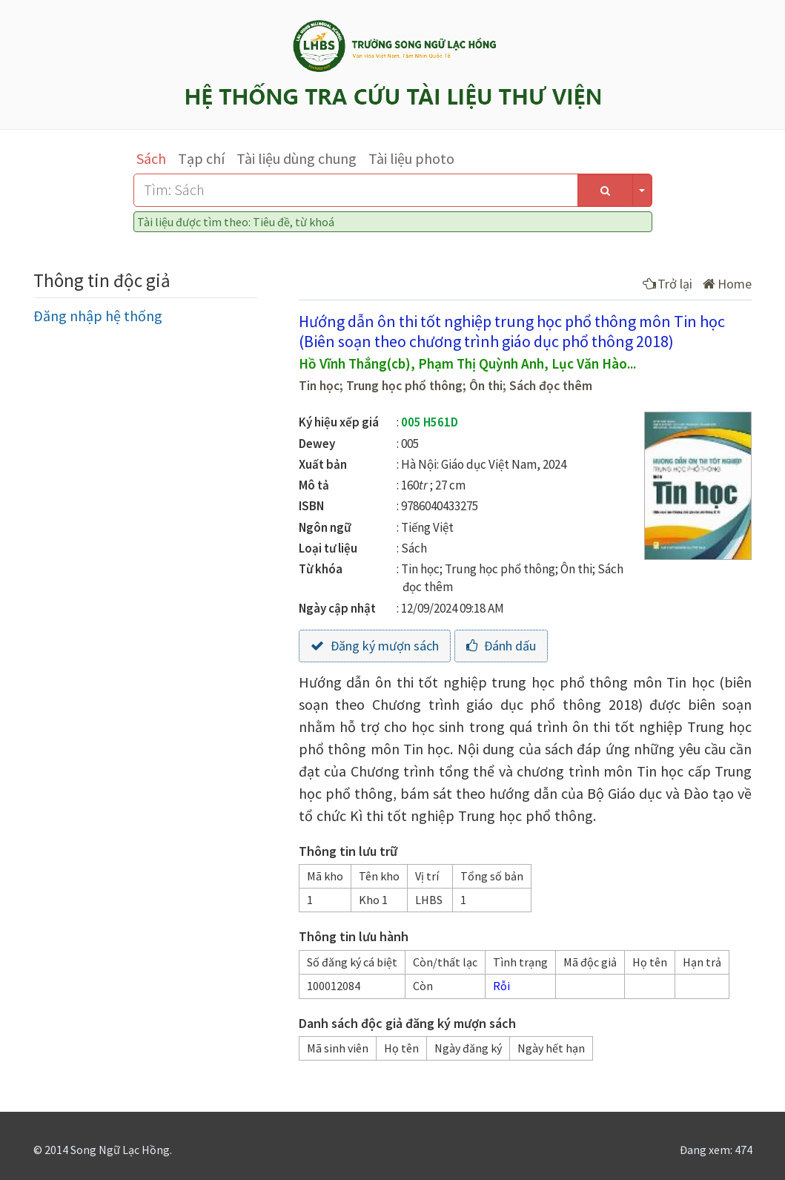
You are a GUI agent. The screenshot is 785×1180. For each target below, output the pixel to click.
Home (727, 283)
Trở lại (667, 283)
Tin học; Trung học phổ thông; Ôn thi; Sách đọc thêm (445, 386)
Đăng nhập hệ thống (97, 315)
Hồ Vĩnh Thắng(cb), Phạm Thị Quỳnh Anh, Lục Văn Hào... (467, 363)
